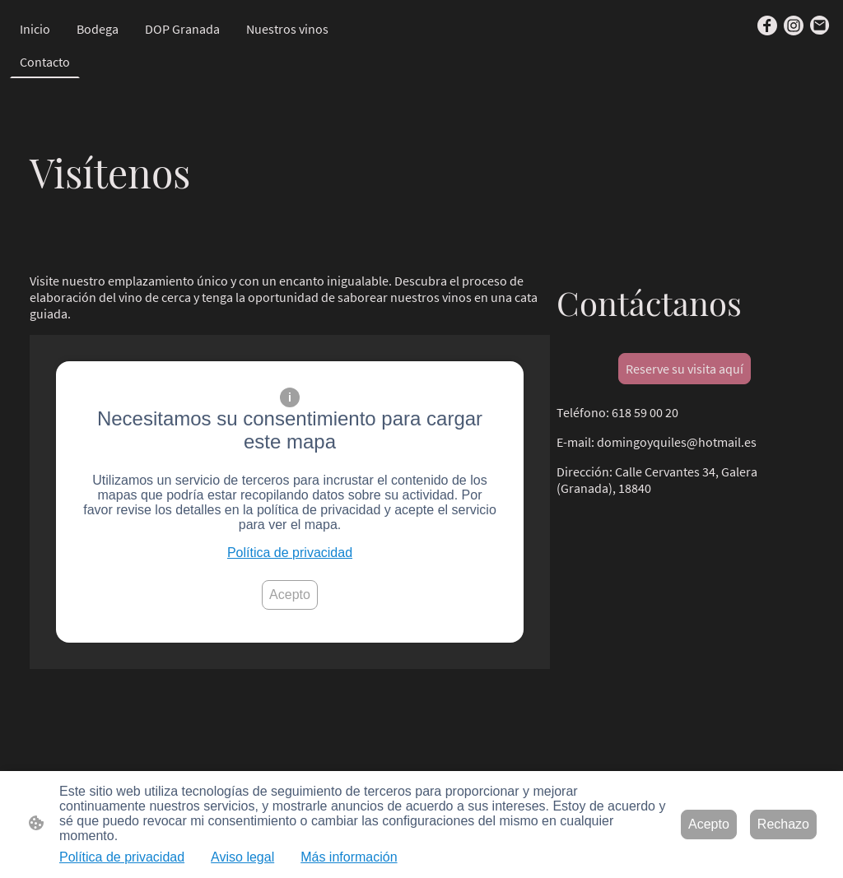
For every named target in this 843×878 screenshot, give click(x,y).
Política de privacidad (289, 553)
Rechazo (783, 824)
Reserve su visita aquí (684, 368)
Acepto (289, 595)
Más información (348, 857)
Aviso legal (242, 857)
